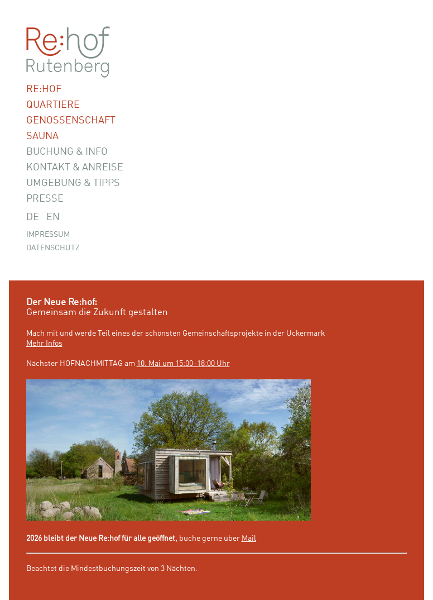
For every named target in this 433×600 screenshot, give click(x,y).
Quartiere (53, 105)
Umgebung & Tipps (73, 183)
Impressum (48, 235)
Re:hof (43, 89)
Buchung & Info (67, 152)
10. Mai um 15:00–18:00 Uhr (183, 364)
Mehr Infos (44, 343)
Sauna (42, 136)
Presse (45, 199)
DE (32, 217)
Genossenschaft (71, 121)
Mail (249, 538)
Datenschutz (53, 248)
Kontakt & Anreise (74, 168)
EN (53, 217)
